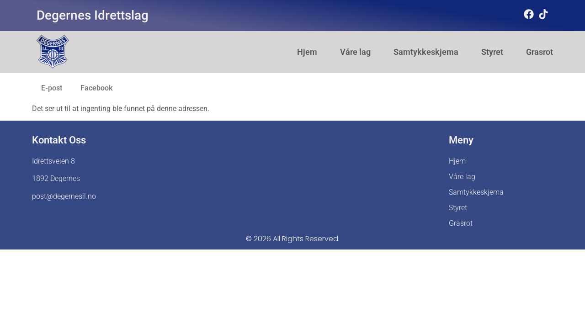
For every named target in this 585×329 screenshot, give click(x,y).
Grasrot (539, 52)
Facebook (96, 88)
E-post (51, 88)
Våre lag (355, 52)
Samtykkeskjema (426, 52)
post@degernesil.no (64, 196)
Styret (492, 52)
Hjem (307, 52)
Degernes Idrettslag (93, 15)
